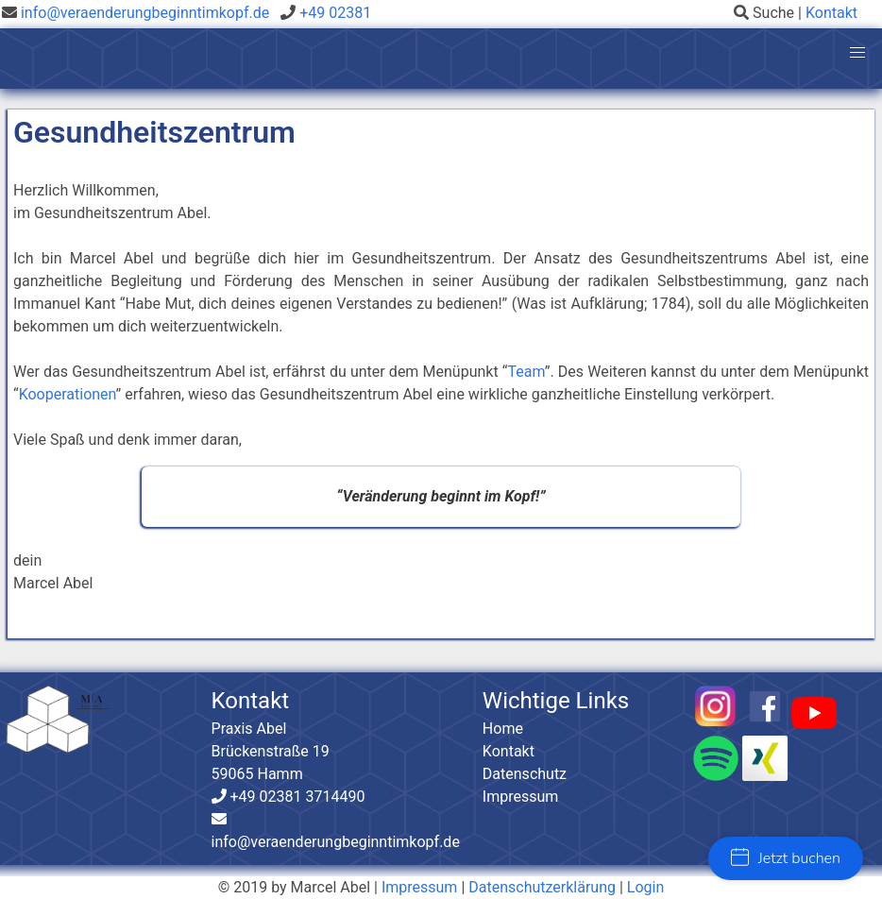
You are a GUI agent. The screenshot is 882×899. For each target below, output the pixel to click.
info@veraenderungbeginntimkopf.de (145, 13)
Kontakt (831, 13)
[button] (857, 52)
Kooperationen (67, 394)
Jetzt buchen (785, 858)
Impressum (521, 797)
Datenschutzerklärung (542, 887)
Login (645, 887)
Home (503, 729)
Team (526, 372)
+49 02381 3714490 (296, 797)
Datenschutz (525, 774)
